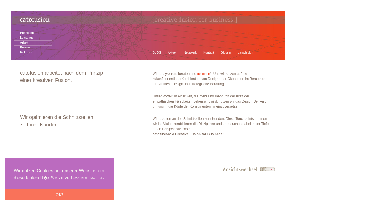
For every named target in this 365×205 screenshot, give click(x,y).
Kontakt (208, 52)
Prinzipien (27, 32)
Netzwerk (190, 52)
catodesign (245, 52)
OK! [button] (59, 194)
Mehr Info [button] (97, 178)
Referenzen (28, 52)
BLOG (157, 52)
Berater (25, 47)
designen (203, 73)
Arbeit (24, 42)
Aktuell (172, 52)
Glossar (225, 52)
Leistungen (27, 37)
